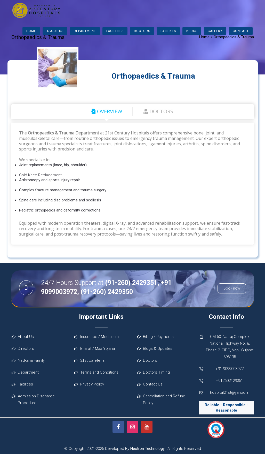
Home (31, 31)
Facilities (115, 31)
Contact (241, 31)
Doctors (142, 31)
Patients (168, 31)
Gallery (215, 31)
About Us (54, 31)
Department (85, 31)
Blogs (191, 31)
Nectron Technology (147, 448)
